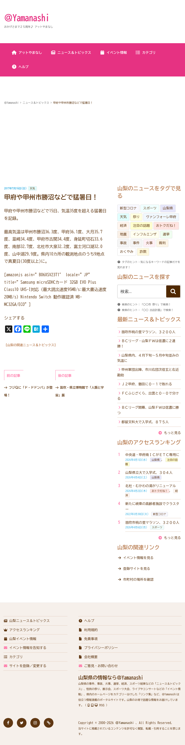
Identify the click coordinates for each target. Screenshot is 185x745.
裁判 (162, 243)
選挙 (166, 234)
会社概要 (88, 657)
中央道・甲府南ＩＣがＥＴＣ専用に (152, 454)
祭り (136, 217)
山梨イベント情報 (19, 639)
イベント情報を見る (138, 557)
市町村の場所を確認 (138, 579)
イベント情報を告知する (24, 647)
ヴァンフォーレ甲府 (161, 217)
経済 (123, 225)
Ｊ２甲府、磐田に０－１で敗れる (146, 384)
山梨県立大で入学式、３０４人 (148, 472)
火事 (149, 243)
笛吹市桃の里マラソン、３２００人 (148, 332)
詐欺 (143, 251)
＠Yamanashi (26, 17)
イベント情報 (113, 52)
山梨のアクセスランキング (149, 442)
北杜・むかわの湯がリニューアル (150, 486)
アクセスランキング (21, 630)
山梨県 (168, 208)
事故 (123, 243)
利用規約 (88, 630)
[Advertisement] (92, 145)
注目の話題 (141, 225)
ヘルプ (20, 67)
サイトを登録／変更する (24, 666)
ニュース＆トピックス (71, 52)
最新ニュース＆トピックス (149, 319)
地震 (123, 234)
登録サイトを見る (136, 568)
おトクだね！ (166, 225)
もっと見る (172, 433)
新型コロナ (128, 208)
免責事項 (88, 639)
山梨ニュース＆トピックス (26, 620)
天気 (32, 188)
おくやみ (126, 251)
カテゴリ (145, 52)
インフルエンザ (145, 234)
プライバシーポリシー (98, 647)
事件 (136, 243)
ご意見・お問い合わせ (98, 666)
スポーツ (150, 208)
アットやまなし (27, 52)
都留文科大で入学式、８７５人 (145, 422)
